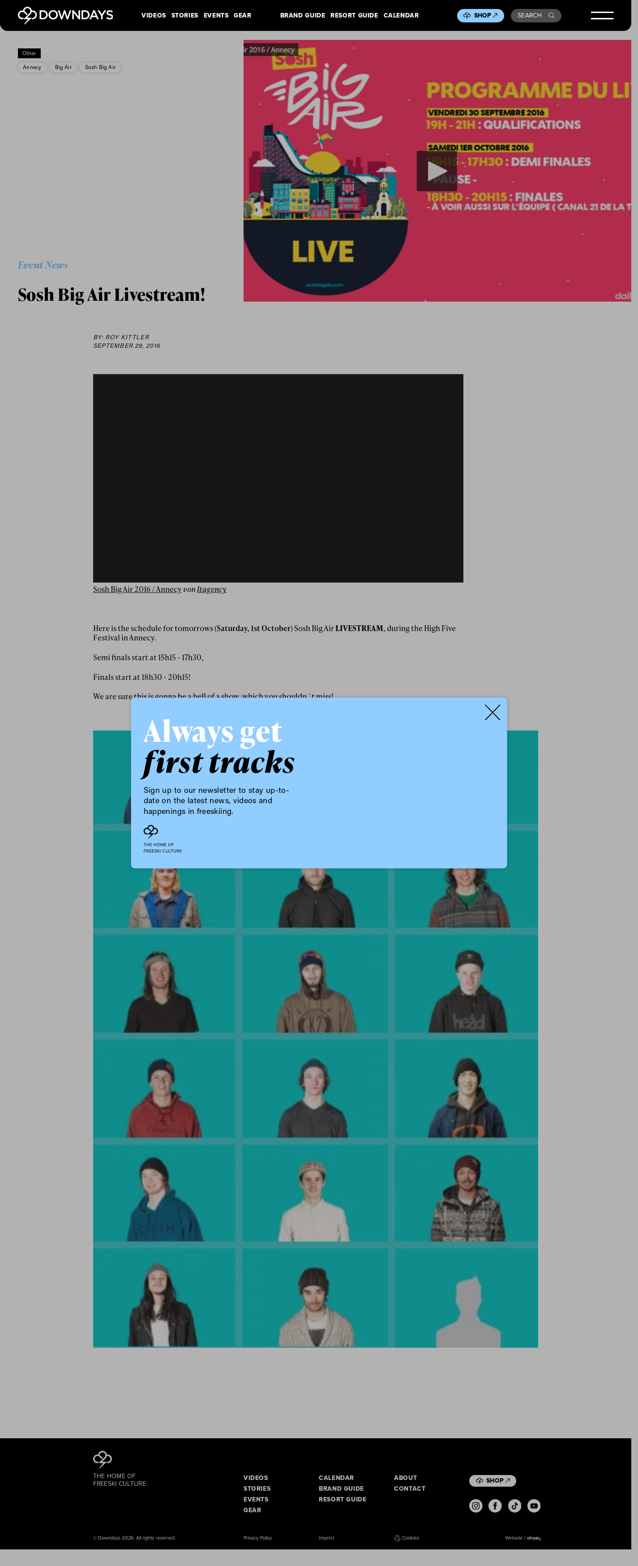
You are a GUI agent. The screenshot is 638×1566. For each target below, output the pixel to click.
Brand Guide (302, 16)
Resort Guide (354, 16)
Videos (153, 16)
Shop (486, 15)
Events (216, 16)
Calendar (401, 16)
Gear (243, 16)
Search (536, 15)
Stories (184, 16)
